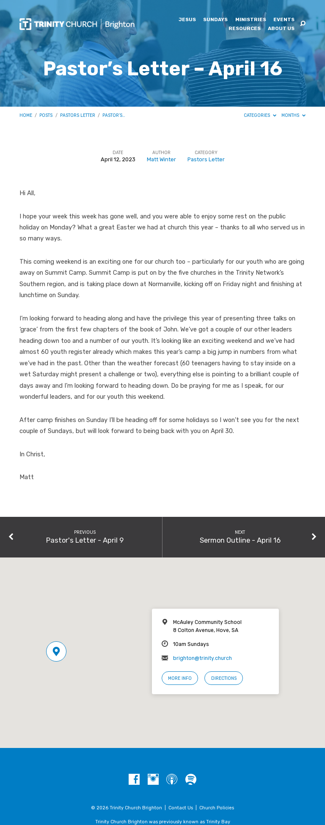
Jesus (187, 19)
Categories (260, 115)
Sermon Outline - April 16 (240, 540)
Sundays (215, 19)
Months (293, 115)
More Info (180, 678)
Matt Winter (161, 159)
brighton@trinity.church (202, 658)
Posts (45, 115)
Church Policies (216, 808)
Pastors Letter (77, 115)
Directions (224, 678)
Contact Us (180, 808)
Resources (245, 28)
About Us (281, 28)
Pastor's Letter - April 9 (85, 540)
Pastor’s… (113, 115)
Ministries (250, 19)
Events (284, 19)
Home (25, 115)
